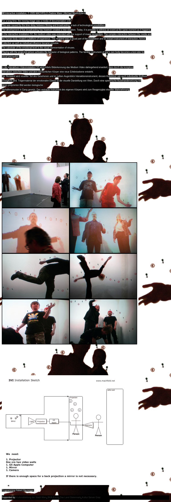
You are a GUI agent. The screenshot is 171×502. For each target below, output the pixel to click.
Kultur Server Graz (91, 497)
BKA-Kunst (53, 497)
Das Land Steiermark (70, 497)
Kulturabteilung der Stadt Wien (31, 497)
